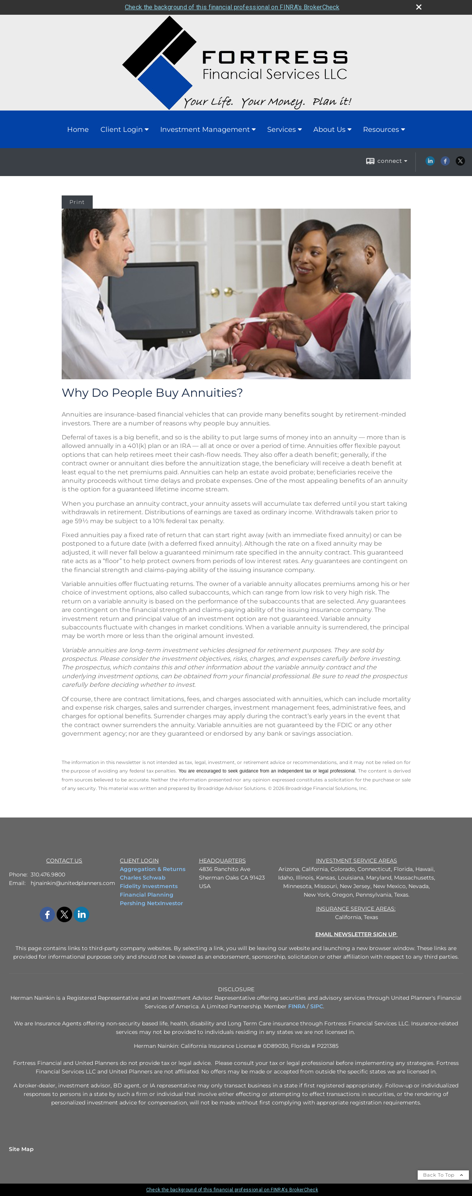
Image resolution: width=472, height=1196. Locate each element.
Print (77, 202)
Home (78, 129)
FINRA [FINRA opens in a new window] (296, 1006)
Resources (381, 129)
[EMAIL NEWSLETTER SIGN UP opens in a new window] (356, 934)
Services (281, 129)
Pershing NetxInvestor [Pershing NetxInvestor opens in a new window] (151, 903)
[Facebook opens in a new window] (445, 163)
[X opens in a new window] (460, 163)
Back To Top (443, 1175)
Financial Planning (146, 894)
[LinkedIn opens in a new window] (430, 163)
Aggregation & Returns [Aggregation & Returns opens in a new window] (152, 869)
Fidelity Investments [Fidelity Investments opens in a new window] (149, 886)
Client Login (121, 129)
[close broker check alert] (419, 7)
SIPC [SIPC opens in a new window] (316, 1006)
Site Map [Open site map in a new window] (21, 1149)
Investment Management (205, 129)
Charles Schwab (143, 877)
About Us (329, 129)
